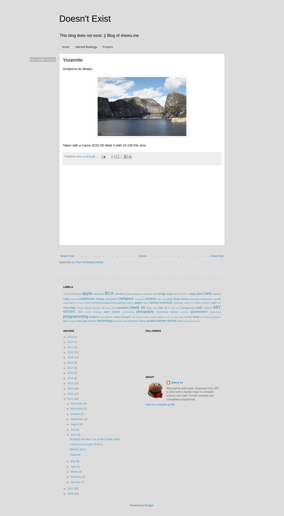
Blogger (149, 505)
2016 (70, 373)
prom (102, 317)
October (76, 414)
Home (65, 47)
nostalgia (97, 312)
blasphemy (138, 294)
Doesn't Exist (85, 19)
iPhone (80, 308)
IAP (219, 303)
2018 (70, 362)
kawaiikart (123, 307)
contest (150, 299)
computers (140, 299)
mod (80, 311)
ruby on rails (172, 317)
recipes (145, 317)
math (198, 307)
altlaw (78, 294)
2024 (70, 336)
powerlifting (215, 312)
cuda (164, 299)
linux (149, 307)
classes (217, 294)
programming (75, 316)
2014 (70, 383)
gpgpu (138, 302)
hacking (153, 302)
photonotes (162, 311)
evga (215, 299)
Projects (108, 47)
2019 (70, 357)
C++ (186, 294)
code (66, 299)
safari (180, 317)
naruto (88, 312)
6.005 (66, 294)
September (77, 419)
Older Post (217, 256)
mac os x (164, 307)
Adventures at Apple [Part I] (86, 444)
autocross (99, 294)
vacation (151, 320)
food (87, 302)
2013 (70, 388)
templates (118, 321)
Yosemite (75, 455)
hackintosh (165, 302)
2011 (70, 399)
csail (159, 299)
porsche (184, 312)
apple (87, 293)
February (76, 476)
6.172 (72, 294)
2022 (70, 342)
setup (196, 316)
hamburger (178, 303)
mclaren (208, 307)
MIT (217, 307)
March (75, 471)
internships (69, 307)
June (74, 434)
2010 (70, 488)
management (187, 307)
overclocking (128, 312)
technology (105, 320)
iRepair (88, 308)
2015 (70, 378)
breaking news (151, 294)
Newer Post (67, 256)
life (143, 307)
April (74, 466)
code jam (74, 299)
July (73, 429)
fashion (73, 303)
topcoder (133, 321)
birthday (119, 294)
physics (175, 311)
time (126, 321)
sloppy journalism (212, 317)
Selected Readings (86, 47)
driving (184, 299)
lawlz (135, 307)
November (77, 408)
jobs (114, 308)
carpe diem (196, 293)
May (73, 461)
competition (111, 299)
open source (112, 311)
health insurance (202, 303)
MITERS (69, 311)
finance (80, 303)
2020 (70, 352)
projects (94, 316)
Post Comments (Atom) (89, 262)
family (66, 303)
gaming (121, 302)
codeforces (87, 299)
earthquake (194, 299)
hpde (213, 302)
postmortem (199, 311)
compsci (125, 298)
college (100, 299)
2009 (70, 493)
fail (219, 299)
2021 (70, 347)
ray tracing (137, 317)
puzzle (108, 317)
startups (72, 321)
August (75, 424)
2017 (70, 368)
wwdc (197, 321)
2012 (70, 393)
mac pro (175, 308)
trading (142, 321)
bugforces (172, 294)
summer (92, 321)
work (180, 321)
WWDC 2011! (78, 449)
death (170, 299)
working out (188, 321)
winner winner (167, 320)
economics (206, 299)
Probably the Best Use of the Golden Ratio (95, 439)
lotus (155, 308)
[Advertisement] (142, 212)
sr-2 (65, 320)
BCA (109, 293)
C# (181, 294)
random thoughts (122, 317)
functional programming (103, 302)
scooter (188, 317)
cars (207, 293)
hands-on (188, 303)
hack (145, 302)
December (77, 403)
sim (201, 317)
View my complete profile (160, 404)
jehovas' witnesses (102, 308)
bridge (162, 293)
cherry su (177, 382)
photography (145, 311)
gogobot (130, 303)
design (177, 299)
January (76, 482)
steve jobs (82, 321)
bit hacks (128, 294)
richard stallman (157, 317)
